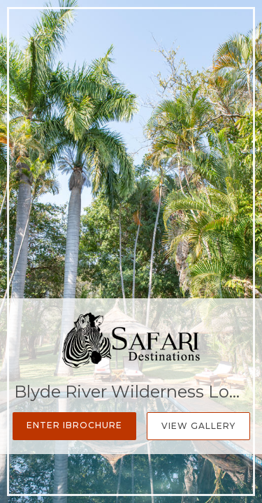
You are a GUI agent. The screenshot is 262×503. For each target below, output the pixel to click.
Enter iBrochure (74, 425)
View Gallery (198, 426)
